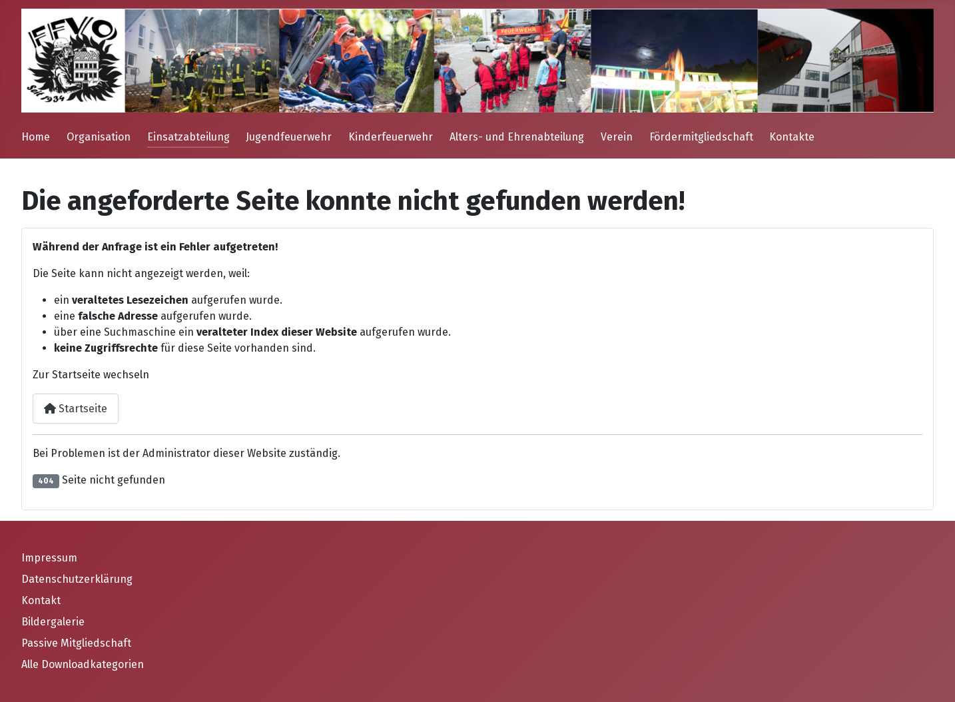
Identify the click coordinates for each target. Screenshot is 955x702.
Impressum (49, 557)
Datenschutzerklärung (77, 579)
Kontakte (791, 137)
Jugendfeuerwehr (289, 137)
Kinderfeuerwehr (390, 137)
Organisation (99, 137)
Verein (617, 137)
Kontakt (41, 600)
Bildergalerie (53, 621)
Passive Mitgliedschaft (76, 643)
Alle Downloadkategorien (82, 664)
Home (35, 137)
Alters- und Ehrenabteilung (517, 137)
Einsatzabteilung (188, 137)
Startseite (75, 408)
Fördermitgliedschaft (701, 137)
